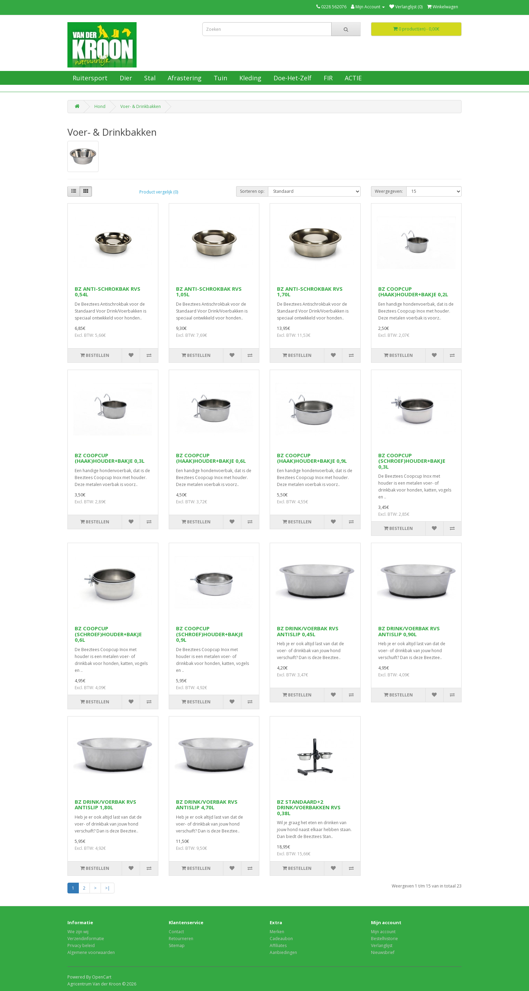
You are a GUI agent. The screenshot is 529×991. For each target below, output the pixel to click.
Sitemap (177, 945)
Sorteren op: (252, 191)
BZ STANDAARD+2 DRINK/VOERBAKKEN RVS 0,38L (309, 807)
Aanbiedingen (283, 952)
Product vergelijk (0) (158, 192)
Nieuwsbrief (383, 952)
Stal (149, 77)
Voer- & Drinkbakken (140, 106)
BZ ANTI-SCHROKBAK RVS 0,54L (107, 291)
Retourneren (181, 939)
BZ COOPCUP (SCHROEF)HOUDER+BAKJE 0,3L (411, 461)
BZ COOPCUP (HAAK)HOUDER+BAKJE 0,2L (413, 291)
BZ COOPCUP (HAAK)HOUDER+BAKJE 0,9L (312, 458)
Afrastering (184, 77)
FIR (327, 77)
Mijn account (383, 932)
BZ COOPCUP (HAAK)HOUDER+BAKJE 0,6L (211, 458)
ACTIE (352, 77)
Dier (125, 77)
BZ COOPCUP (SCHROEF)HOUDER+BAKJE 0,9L (209, 634)
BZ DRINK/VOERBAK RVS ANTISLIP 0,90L (409, 631)
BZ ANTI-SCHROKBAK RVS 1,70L (310, 291)
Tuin (219, 77)
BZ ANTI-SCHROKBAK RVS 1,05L (209, 291)
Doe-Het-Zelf (292, 77)
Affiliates (278, 945)
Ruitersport (89, 77)
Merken (277, 932)
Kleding (249, 77)
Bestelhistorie (384, 939)
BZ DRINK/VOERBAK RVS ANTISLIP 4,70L (207, 804)
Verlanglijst (381, 945)
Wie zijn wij (78, 932)
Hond (99, 106)
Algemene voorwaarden (91, 952)
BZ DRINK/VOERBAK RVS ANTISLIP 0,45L (307, 631)
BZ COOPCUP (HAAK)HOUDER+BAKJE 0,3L (110, 458)
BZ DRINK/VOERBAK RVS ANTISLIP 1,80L (105, 804)
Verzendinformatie (85, 939)
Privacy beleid (81, 945)
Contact (176, 932)
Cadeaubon (281, 939)
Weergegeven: (389, 191)
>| (107, 888)
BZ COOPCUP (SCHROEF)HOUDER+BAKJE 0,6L (108, 634)
